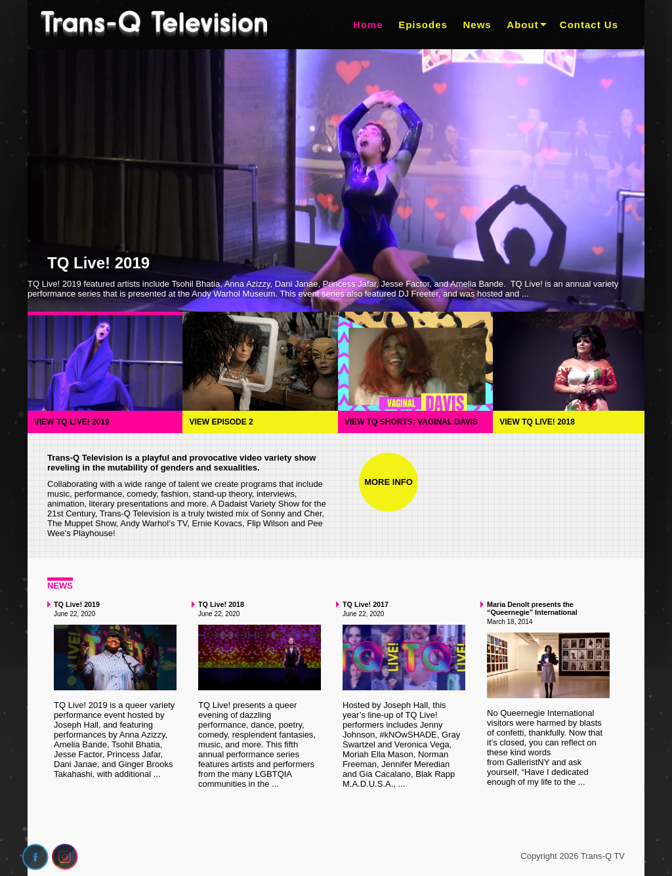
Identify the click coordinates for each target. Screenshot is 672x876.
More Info (388, 482)
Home (368, 24)
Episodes (423, 24)
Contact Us (589, 24)
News (477, 24)
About (522, 24)
